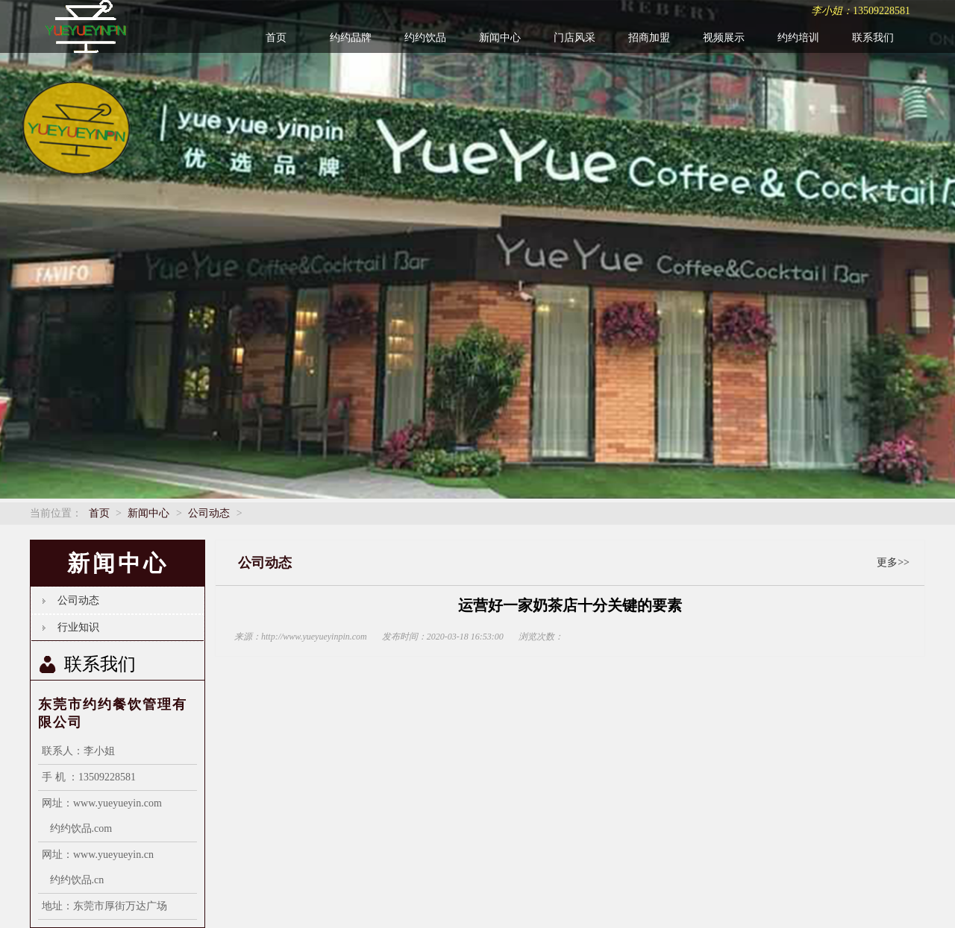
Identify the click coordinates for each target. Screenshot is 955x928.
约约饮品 (425, 37)
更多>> (893, 562)
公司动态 (209, 513)
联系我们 (873, 37)
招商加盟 (649, 37)
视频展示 (724, 37)
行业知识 (78, 627)
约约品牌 (351, 37)
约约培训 (798, 37)
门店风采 (574, 37)
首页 (276, 37)
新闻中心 (500, 37)
